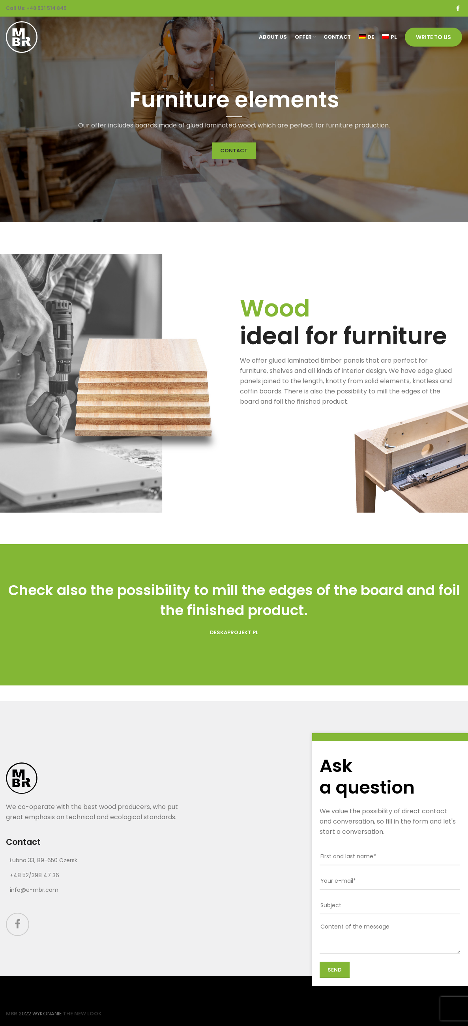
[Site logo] (21, 36)
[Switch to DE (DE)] (366, 37)
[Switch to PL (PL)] (389, 37)
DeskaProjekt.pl (234, 632)
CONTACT (234, 150)
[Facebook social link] (458, 8)
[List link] (97, 860)
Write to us (433, 37)
